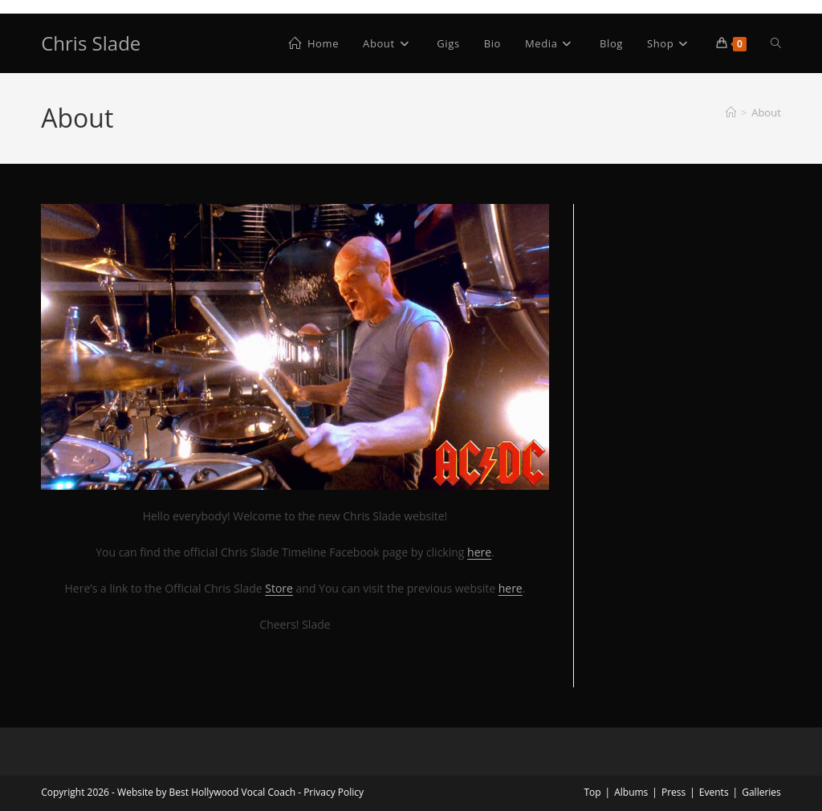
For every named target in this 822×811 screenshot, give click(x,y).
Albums (631, 792)
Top (592, 792)
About (766, 112)
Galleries (761, 792)
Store (279, 588)
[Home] (731, 112)
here (510, 588)
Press (673, 792)
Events (714, 792)
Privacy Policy (333, 792)
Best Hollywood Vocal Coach (232, 792)
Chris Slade (90, 43)
